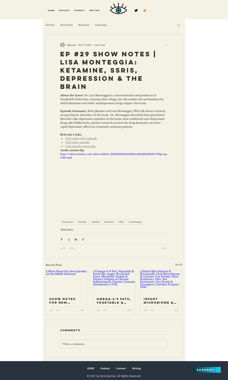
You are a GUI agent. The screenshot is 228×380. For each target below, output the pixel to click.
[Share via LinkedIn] (75, 239)
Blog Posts (84, 25)
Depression (109, 222)
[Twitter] (136, 10)
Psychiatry (82, 222)
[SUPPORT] (207, 370)
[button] (64, 10)
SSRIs (121, 222)
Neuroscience (67, 222)
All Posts (50, 25)
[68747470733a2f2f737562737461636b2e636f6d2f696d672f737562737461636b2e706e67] (145, 10)
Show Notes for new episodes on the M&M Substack (62, 300)
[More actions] (166, 45)
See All (178, 264)
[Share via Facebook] (61, 239)
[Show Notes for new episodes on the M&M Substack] (67, 282)
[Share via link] (83, 239)
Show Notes (66, 25)
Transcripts (101, 25)
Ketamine (95, 222)
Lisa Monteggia (135, 222)
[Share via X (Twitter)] (68, 239)
